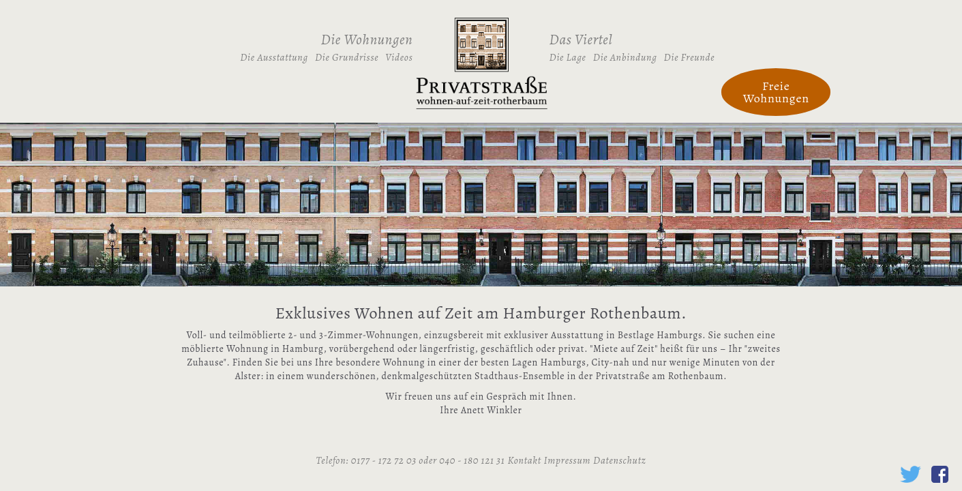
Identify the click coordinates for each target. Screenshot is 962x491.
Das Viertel (581, 39)
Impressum (567, 460)
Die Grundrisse (346, 57)
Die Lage (568, 57)
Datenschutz (619, 460)
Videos (398, 57)
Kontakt (524, 460)
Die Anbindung (625, 57)
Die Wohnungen (367, 39)
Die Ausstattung (274, 57)
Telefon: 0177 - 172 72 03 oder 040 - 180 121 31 (410, 460)
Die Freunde (689, 57)
